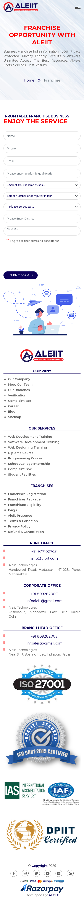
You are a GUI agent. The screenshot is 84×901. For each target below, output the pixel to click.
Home (29, 80)
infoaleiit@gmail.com (45, 601)
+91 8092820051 (45, 594)
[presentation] (36, 257)
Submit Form (21, 275)
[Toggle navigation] (78, 7)
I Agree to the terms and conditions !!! (35, 240)
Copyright (40, 866)
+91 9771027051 (44, 552)
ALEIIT (54, 895)
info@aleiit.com (44, 558)
